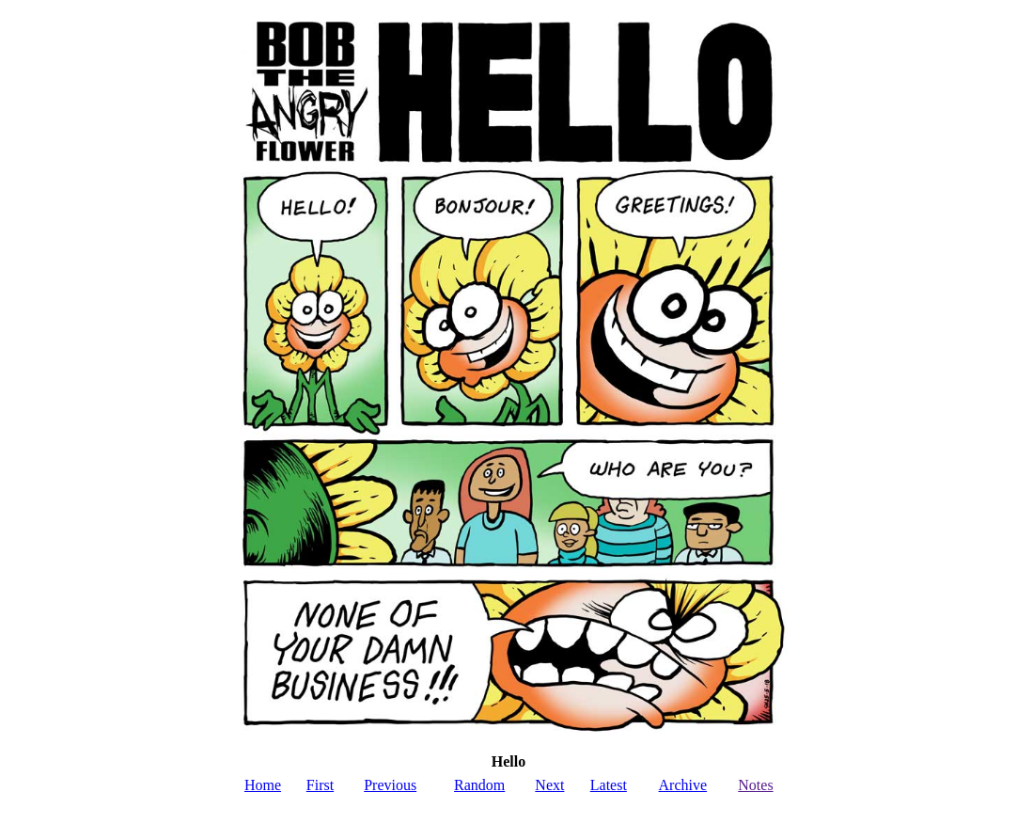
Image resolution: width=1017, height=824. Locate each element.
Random (479, 785)
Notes (755, 785)
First (320, 785)
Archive (683, 785)
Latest (608, 785)
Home (262, 785)
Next (549, 785)
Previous (390, 785)
